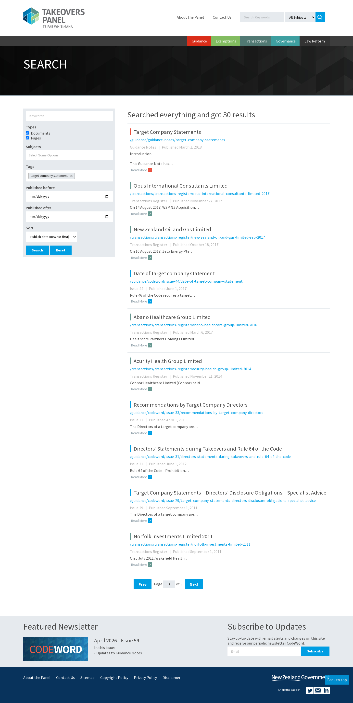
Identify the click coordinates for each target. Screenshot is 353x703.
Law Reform (314, 41)
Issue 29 (139, 507)
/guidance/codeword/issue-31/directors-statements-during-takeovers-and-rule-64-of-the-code (210, 456)
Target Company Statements (167, 131)
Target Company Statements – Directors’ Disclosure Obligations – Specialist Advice (230, 492)
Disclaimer (171, 677)
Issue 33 (139, 419)
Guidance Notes (145, 147)
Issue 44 (139, 288)
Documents (40, 133)
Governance (286, 41)
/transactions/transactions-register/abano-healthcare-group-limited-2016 (193, 324)
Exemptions (226, 41)
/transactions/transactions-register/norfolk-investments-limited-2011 (190, 544)
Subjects (33, 146)
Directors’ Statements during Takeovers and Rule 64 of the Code (208, 448)
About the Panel (190, 17)
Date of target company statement (174, 273)
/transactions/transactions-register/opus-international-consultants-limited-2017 (199, 193)
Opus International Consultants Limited (181, 185)
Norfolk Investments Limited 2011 (173, 536)
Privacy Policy (145, 677)
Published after (38, 207)
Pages (36, 138)
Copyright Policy (114, 677)
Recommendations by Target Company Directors (191, 404)
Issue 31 (139, 463)
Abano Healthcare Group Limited (172, 317)
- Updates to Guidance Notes (118, 652)
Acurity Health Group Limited (168, 361)
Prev (143, 584)
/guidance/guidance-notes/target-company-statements (177, 139)
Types (31, 126)
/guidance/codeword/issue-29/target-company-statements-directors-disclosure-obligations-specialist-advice (223, 500)
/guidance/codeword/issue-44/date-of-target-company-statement (186, 281)
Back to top (337, 679)
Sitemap (87, 677)
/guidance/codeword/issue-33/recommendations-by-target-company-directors (196, 412)
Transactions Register (151, 200)
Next (194, 584)
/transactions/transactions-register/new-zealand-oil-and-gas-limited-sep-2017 (197, 237)
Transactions (256, 41)
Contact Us (222, 17)
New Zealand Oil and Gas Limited (172, 229)
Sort (30, 227)
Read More (141, 170)
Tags (30, 166)
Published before (40, 187)
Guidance (199, 41)
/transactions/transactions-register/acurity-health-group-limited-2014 (190, 368)
